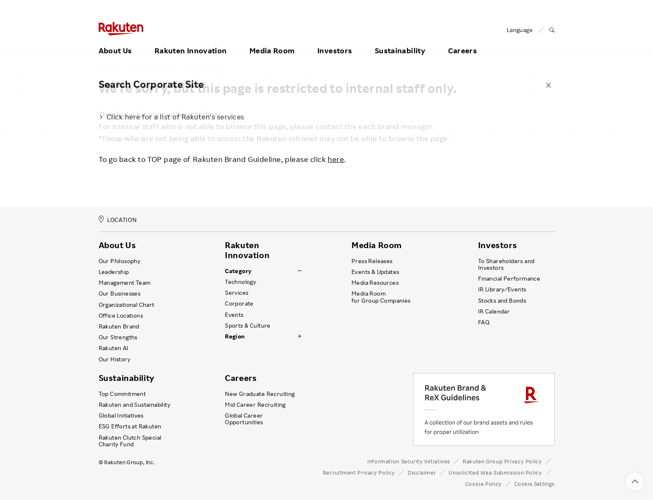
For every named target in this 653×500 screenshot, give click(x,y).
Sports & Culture (247, 325)
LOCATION (118, 220)
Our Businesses (120, 293)
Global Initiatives (121, 415)
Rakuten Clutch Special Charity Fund (130, 441)
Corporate (239, 303)
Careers (462, 40)
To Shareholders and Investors (506, 264)
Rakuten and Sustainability (135, 404)
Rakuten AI (114, 348)
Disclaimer (422, 472)
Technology (240, 282)
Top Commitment (122, 394)
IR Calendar (494, 311)
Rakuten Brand (119, 326)
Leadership (114, 272)
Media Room (272, 40)
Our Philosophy (120, 261)
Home (107, 66)
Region (234, 336)
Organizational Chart (127, 304)
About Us (115, 40)
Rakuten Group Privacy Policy (502, 461)
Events (234, 314)
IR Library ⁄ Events (502, 289)
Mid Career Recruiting (255, 404)
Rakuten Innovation (191, 40)
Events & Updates (375, 272)
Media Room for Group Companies (381, 296)
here (336, 159)
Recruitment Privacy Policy (359, 472)
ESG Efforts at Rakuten (130, 426)
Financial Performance (509, 278)
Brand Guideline (149, 66)
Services (236, 292)
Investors (334, 40)
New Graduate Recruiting (259, 394)
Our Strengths (118, 337)
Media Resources (375, 282)
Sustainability (400, 40)
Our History (114, 359)
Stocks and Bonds (502, 300)
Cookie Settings (534, 483)
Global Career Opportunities (244, 418)
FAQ (483, 322)
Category (238, 271)
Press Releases (372, 261)
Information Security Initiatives (408, 461)
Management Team (125, 282)
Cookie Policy (483, 483)
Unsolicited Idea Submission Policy (495, 472)
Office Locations (121, 315)
